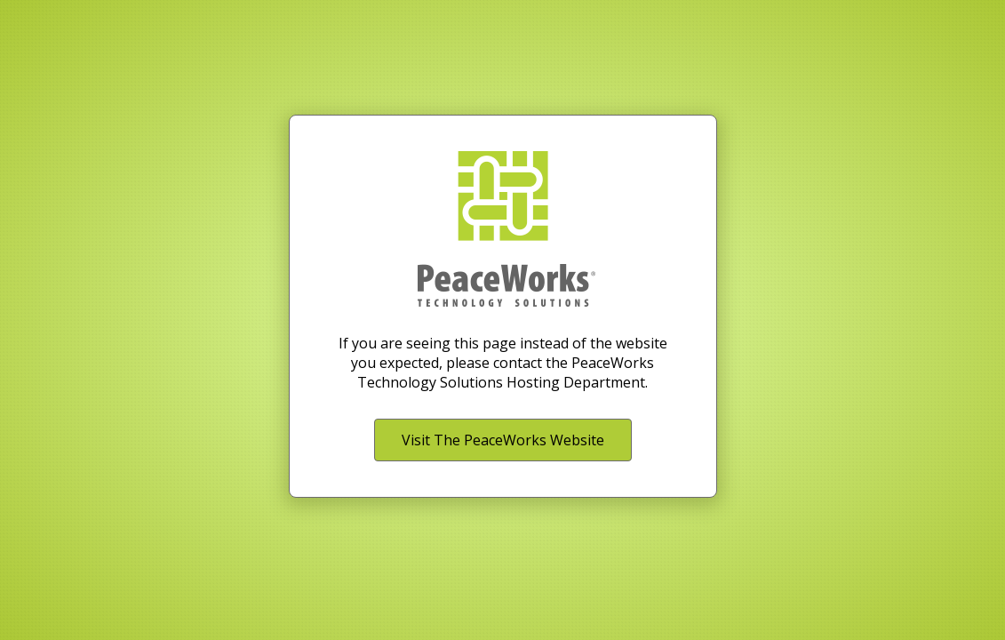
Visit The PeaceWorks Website (503, 440)
